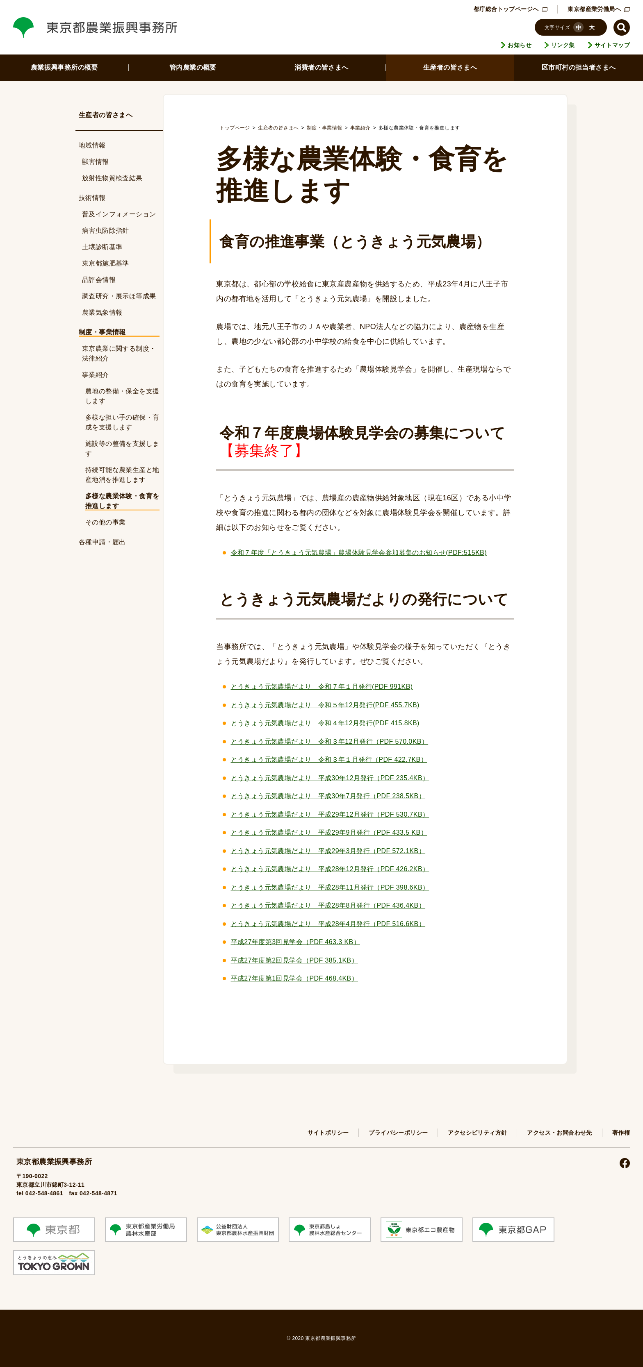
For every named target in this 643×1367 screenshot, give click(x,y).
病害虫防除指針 (105, 230)
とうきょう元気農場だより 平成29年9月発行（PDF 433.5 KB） (329, 832)
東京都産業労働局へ (599, 9)
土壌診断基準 (102, 246)
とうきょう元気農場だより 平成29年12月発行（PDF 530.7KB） (330, 814)
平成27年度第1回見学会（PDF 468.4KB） (294, 978)
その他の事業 (105, 522)
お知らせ (519, 45)
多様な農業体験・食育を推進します (122, 501)
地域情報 (92, 145)
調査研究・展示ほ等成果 (119, 296)
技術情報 (92, 197)
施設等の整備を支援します (122, 448)
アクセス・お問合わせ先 (559, 1132)
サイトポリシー (328, 1132)
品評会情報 (99, 279)
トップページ (234, 128)
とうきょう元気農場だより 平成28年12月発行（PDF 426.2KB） (330, 868)
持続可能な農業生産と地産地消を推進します (122, 474)
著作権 (621, 1132)
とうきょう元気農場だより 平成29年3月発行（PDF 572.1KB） (328, 850)
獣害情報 (95, 161)
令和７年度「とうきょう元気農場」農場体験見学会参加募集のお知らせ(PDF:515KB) (359, 552)
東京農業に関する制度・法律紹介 (119, 353)
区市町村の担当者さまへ (579, 67)
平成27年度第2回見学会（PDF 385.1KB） (294, 960)
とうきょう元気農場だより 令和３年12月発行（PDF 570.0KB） (330, 741)
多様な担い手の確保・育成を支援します (122, 422)
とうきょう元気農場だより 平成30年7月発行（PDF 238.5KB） (328, 795)
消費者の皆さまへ (321, 67)
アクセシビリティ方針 (477, 1132)
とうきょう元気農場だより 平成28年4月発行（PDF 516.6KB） (328, 923)
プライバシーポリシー (398, 1132)
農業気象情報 (102, 312)
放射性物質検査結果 (112, 178)
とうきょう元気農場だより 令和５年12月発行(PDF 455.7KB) (325, 705)
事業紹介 (95, 374)
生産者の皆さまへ (450, 67)
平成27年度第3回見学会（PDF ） (295, 941)
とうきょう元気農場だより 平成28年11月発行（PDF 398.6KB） (330, 887)
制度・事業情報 (102, 332)
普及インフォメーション (119, 214)
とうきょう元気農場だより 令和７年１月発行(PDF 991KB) (322, 686)
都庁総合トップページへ (510, 9)
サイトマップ (612, 45)
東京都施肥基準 (105, 263)
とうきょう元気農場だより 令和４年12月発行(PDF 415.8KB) (325, 723)
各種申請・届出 (102, 541)
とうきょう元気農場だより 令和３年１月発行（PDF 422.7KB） (329, 759)
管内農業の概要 (193, 67)
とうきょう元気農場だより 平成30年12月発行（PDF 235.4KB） (330, 777)
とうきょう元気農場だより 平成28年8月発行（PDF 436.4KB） (328, 905)
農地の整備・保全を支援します (122, 396)
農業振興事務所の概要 (64, 67)
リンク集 (563, 45)
